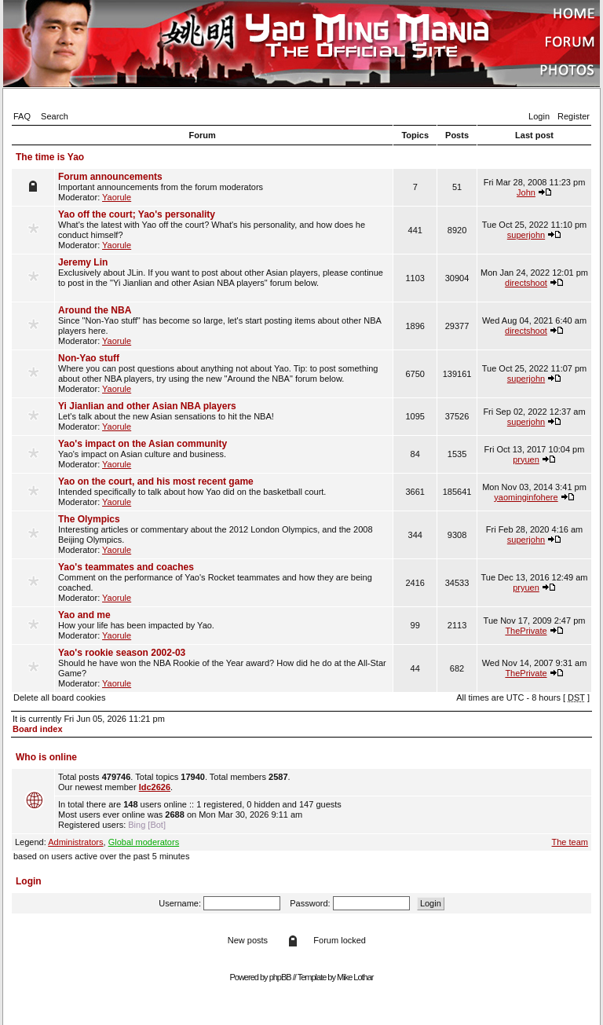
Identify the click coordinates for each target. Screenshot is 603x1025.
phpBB (280, 977)
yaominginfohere (525, 497)
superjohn (526, 235)
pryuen (526, 459)
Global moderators (144, 842)
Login (539, 116)
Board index (38, 729)
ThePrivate (525, 630)
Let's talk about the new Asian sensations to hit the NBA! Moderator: (223, 416)
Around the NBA (94, 310)
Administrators (75, 842)
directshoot (526, 282)
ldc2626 (154, 787)
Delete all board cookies (59, 697)
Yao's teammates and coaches (126, 567)
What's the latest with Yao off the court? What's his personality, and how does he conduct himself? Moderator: (223, 229)
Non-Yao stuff (88, 358)
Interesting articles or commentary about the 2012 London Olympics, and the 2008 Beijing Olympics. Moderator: (223, 534)
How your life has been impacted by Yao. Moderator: (223, 625)
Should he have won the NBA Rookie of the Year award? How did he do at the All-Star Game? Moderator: (223, 667)
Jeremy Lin (83, 262)
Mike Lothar (355, 977)
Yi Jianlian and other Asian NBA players (147, 406)
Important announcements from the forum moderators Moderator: (223, 186)
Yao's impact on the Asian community (142, 443)
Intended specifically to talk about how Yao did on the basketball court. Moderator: (223, 491)
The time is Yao (50, 157)
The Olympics (89, 519)
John (526, 192)
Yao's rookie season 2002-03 (121, 652)
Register (573, 116)
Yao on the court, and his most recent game (156, 481)
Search (54, 116)
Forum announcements (110, 176)
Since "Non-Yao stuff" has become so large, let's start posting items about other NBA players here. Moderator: (223, 325)
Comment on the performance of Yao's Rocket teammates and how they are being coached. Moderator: (223, 582)
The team (570, 842)
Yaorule (116, 197)
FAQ (22, 116)
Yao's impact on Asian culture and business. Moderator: (223, 453)
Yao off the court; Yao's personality (136, 214)
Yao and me (84, 615)
